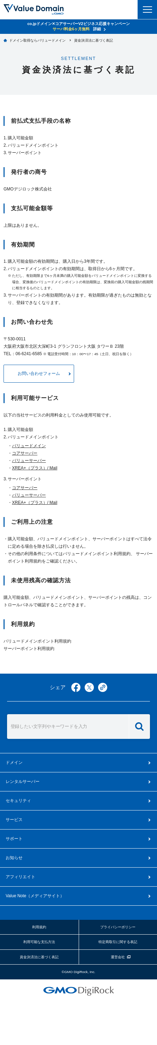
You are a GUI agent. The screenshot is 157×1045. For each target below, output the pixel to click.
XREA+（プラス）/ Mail (34, 468)
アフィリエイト (20, 876)
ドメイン (14, 762)
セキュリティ (18, 800)
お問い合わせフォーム (39, 373)
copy (102, 687)
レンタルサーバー (23, 781)
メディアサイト (35, 895)
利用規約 (39, 927)
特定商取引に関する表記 (117, 942)
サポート (14, 838)
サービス (14, 819)
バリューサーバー (29, 460)
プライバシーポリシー (117, 927)
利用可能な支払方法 (39, 942)
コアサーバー (24, 453)
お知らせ (14, 857)
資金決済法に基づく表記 (39, 957)
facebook (75, 687)
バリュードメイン (29, 445)
